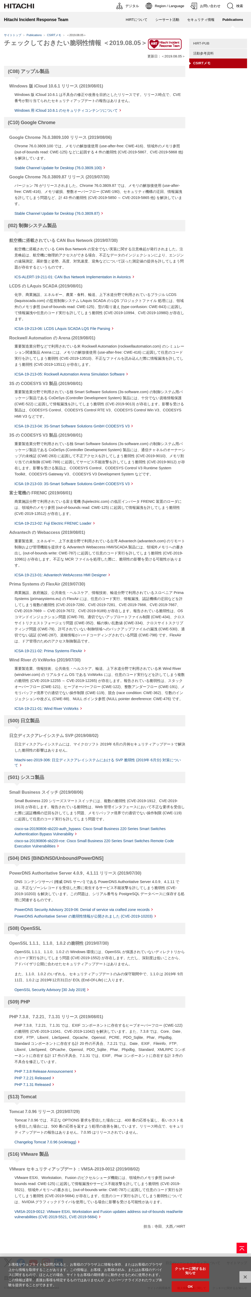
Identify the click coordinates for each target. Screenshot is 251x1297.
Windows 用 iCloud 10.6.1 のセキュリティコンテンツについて (66, 110)
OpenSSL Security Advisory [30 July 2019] (49, 990)
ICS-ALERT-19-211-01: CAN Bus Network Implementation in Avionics (72, 277)
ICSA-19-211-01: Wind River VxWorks (46, 708)
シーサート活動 (167, 20)
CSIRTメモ (54, 35)
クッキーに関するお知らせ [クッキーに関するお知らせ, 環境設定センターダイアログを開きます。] (190, 1273)
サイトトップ (12, 35)
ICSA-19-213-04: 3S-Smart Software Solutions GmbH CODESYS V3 (72, 426)
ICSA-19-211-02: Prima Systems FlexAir (48, 651)
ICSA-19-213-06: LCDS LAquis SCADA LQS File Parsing (62, 328)
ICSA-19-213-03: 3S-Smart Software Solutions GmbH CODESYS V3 (72, 484)
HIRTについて (136, 20)
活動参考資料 (203, 53)
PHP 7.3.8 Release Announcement (43, 1071)
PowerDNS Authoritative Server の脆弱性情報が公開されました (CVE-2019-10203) (83, 916)
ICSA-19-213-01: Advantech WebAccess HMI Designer (60, 575)
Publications (34, 35)
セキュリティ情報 (200, 20)
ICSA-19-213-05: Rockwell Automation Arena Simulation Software (69, 374)
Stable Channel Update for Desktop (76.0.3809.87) (57, 213)
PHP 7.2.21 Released (32, 1078)
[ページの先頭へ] (242, 1248)
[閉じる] (245, 1279)
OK (190, 1289)
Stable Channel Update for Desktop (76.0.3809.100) (58, 168)
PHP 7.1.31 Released (32, 1085)
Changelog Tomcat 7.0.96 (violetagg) (45, 1142)
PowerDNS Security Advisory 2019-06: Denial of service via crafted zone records (82, 910)
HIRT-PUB (201, 43)
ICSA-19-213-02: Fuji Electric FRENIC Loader (52, 523)
